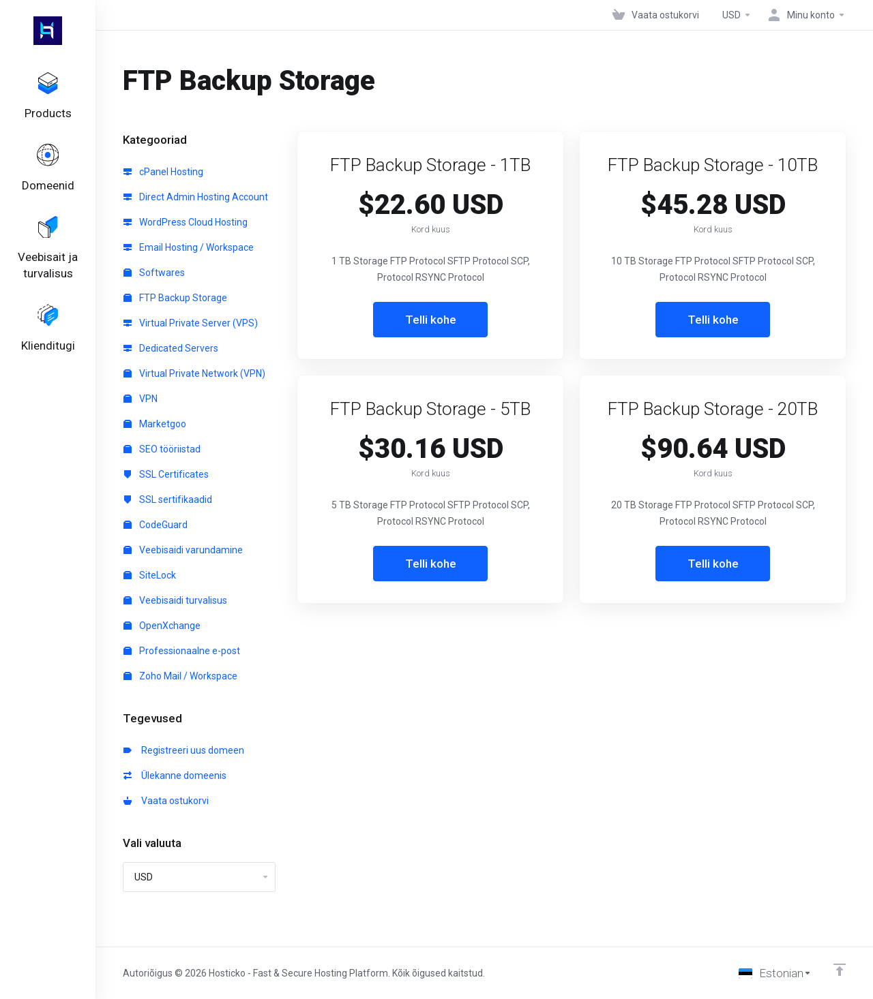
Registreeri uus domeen (183, 750)
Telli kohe (430, 319)
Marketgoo (154, 423)
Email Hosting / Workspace (188, 247)
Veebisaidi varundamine (183, 549)
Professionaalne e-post (181, 650)
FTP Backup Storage (175, 297)
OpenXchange (162, 625)
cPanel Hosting (163, 171)
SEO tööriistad (162, 449)
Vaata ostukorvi (166, 800)
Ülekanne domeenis (174, 775)
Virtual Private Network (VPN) (194, 373)
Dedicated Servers (170, 348)
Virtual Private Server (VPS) (190, 323)
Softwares (154, 272)
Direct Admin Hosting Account (195, 196)
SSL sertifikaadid (167, 499)
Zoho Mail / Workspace (180, 676)
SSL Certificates (166, 474)
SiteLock (149, 575)
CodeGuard (155, 524)
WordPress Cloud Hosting (185, 222)
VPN (140, 398)
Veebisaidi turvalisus (175, 600)
